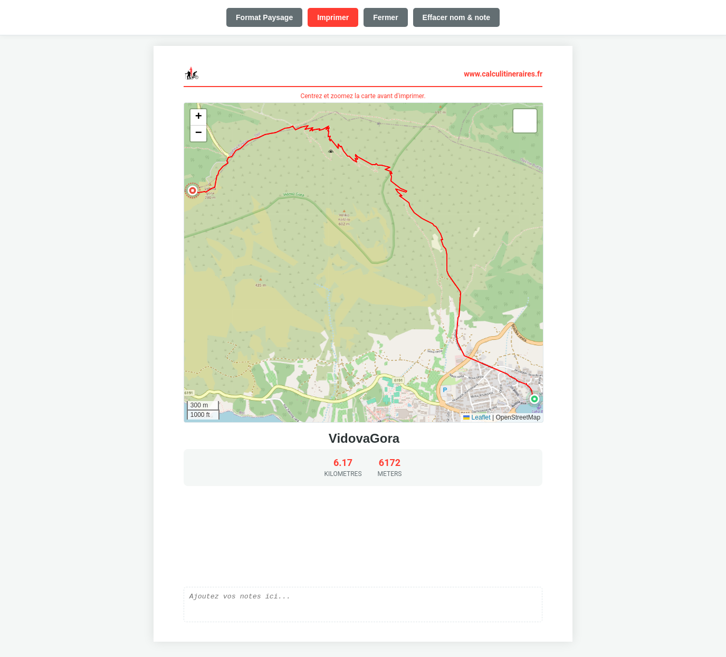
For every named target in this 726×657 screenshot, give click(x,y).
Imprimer (333, 17)
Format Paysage (264, 17)
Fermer (385, 17)
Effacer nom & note (456, 17)
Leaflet (476, 417)
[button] (534, 399)
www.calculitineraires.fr (503, 74)
